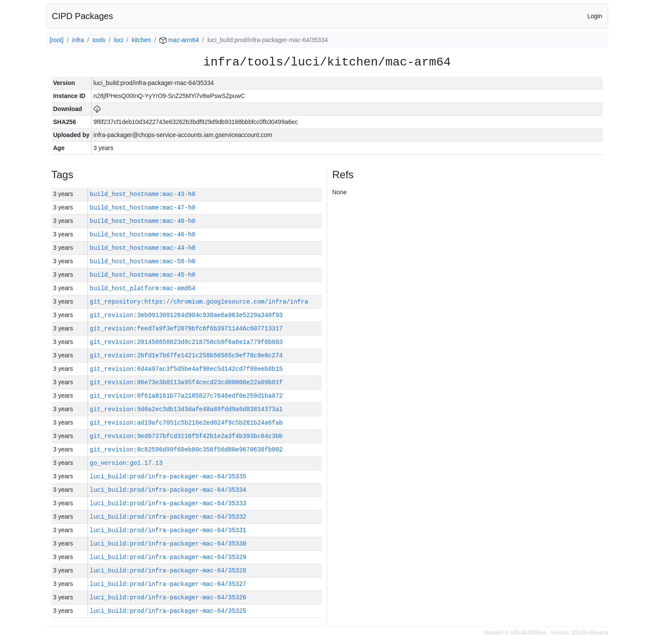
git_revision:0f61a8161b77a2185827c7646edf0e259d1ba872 (186, 396)
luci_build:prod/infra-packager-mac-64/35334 (168, 490)
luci (118, 39)
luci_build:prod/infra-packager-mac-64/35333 (168, 503)
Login (594, 16)
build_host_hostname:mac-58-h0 (142, 261)
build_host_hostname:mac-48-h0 (142, 221)
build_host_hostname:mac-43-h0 (142, 194)
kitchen (141, 39)
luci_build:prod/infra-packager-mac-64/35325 (168, 611)
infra (78, 39)
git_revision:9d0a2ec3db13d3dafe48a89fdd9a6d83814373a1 (186, 409)
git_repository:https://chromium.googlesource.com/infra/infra (199, 301)
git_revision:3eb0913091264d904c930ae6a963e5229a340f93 (186, 315)
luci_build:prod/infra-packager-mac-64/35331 (168, 530)
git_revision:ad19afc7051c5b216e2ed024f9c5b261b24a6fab (186, 422)
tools (98, 39)
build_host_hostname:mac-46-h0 (142, 234)
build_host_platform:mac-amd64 (142, 288)
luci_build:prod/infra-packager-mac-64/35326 (168, 597)
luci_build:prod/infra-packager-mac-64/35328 (168, 570)
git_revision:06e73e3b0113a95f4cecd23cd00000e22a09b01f (186, 382)
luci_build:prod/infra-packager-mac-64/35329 (168, 557)
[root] (57, 39)
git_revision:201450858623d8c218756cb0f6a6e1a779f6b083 (186, 342)
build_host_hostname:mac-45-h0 (142, 275)
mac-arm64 (179, 39)
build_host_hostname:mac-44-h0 (142, 248)
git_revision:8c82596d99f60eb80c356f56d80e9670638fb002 (186, 449)
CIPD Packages (82, 16)
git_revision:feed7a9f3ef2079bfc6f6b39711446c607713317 (186, 328)
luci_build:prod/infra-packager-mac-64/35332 (168, 517)
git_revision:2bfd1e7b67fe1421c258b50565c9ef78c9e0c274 (186, 355)
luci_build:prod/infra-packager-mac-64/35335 (168, 476)
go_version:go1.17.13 (126, 463)
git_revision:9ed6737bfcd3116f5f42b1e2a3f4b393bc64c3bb (186, 436)
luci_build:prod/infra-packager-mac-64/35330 (168, 543)
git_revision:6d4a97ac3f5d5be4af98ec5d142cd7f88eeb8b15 (186, 369)
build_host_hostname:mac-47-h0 (142, 207)
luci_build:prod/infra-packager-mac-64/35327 (168, 584)
